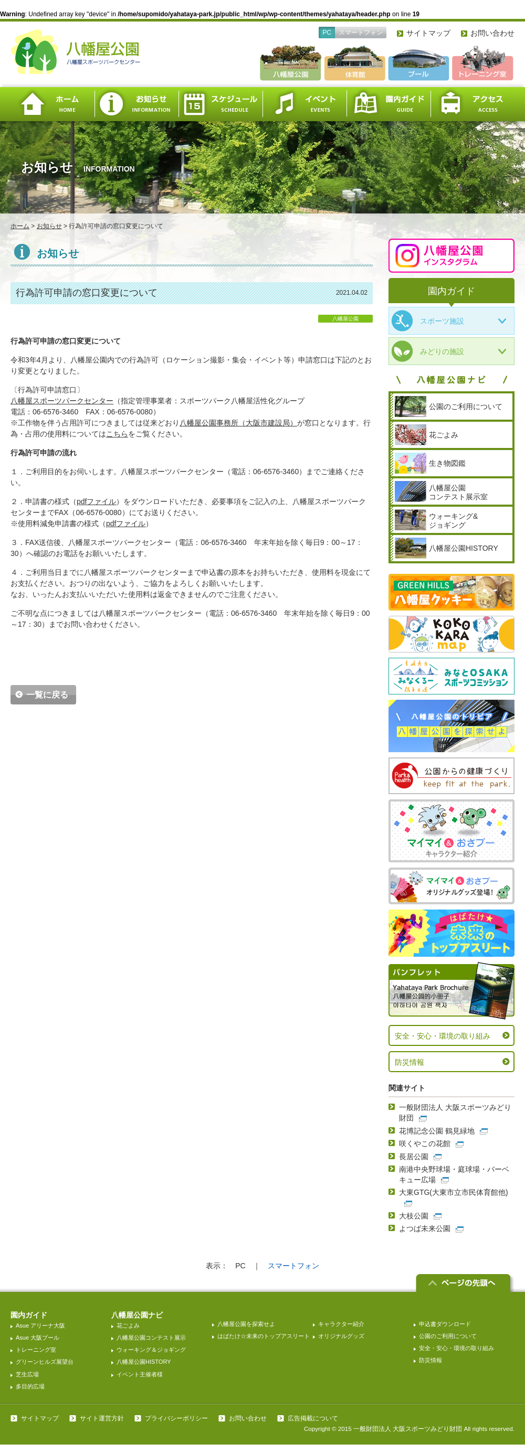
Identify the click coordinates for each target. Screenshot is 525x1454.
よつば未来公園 (424, 1228)
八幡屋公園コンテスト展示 (151, 1337)
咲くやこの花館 (424, 1143)
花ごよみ (128, 1325)
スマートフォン (361, 32)
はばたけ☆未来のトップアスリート (263, 1336)
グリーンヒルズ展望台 (45, 1362)
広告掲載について (313, 1418)
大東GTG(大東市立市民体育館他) (453, 1192)
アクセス (472, 104)
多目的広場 (30, 1386)
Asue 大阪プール (37, 1337)
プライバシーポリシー (176, 1418)
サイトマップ (428, 33)
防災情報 (409, 1062)
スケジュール (220, 104)
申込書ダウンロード (445, 1324)
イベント (304, 104)
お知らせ (136, 104)
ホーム (52, 104)
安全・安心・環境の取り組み (442, 1036)
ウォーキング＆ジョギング (151, 1349)
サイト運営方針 (102, 1418)
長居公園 (413, 1156)
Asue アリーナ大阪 (40, 1325)
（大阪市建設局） (238, 423)
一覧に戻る (47, 694)
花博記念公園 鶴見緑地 (437, 1131)
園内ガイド (388, 104)
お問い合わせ (492, 33)
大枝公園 (413, 1216)
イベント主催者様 (140, 1374)
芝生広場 (27, 1374)
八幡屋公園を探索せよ (246, 1324)
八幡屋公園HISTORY (144, 1362)
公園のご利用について (448, 1336)
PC (326, 32)
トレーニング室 (36, 1349)
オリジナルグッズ (341, 1336)
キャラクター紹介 (341, 1324)
